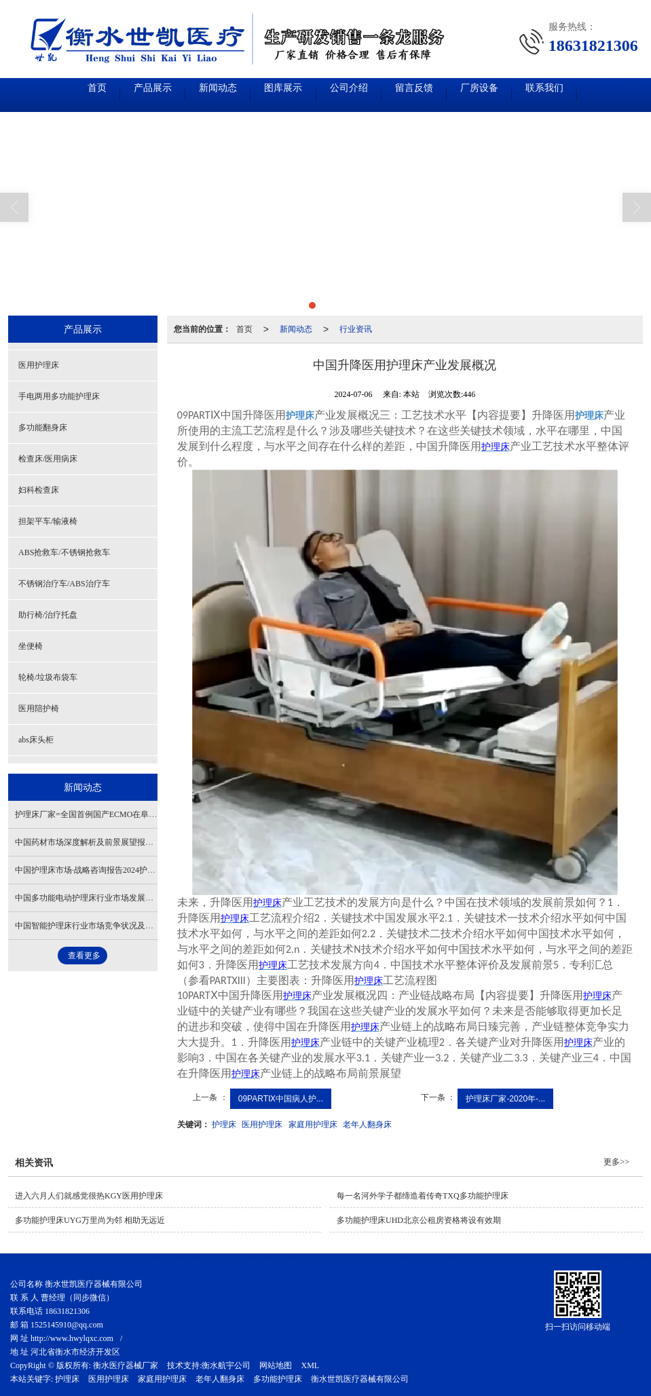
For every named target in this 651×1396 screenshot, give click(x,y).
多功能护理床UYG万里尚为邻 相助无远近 (90, 1220)
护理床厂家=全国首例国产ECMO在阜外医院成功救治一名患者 (126, 814)
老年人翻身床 (367, 1124)
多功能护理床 (277, 1379)
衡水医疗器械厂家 (125, 1365)
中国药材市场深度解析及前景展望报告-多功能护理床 (110, 842)
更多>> (616, 1162)
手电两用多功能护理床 (59, 396)
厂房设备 (518, 94)
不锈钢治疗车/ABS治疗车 (64, 583)
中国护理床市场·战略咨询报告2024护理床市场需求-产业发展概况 (131, 870)
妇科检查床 (38, 490)
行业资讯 (355, 329)
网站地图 (275, 1365)
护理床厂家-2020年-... (505, 1098)
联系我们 (600, 94)
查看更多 (84, 955)
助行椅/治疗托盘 (47, 615)
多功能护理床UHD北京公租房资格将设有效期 (419, 1220)
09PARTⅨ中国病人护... (280, 1098)
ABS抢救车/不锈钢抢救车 (64, 552)
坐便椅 (30, 646)
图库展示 (274, 94)
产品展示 (111, 94)
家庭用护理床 (313, 1124)
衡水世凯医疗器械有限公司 (360, 1379)
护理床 (224, 1124)
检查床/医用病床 (47, 459)
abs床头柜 (36, 739)
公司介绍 (355, 94)
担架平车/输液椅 (47, 521)
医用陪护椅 (38, 708)
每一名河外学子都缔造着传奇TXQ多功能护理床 (422, 1196)
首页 (41, 94)
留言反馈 (437, 94)
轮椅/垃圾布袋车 (47, 677)
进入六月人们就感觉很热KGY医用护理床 (89, 1196)
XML (310, 1365)
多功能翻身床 (42, 427)
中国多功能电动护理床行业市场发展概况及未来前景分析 (117, 898)
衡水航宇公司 (226, 1365)
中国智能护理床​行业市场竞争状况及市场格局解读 (104, 925)
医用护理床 (262, 1124)
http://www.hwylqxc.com (72, 1338)
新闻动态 (193, 94)
